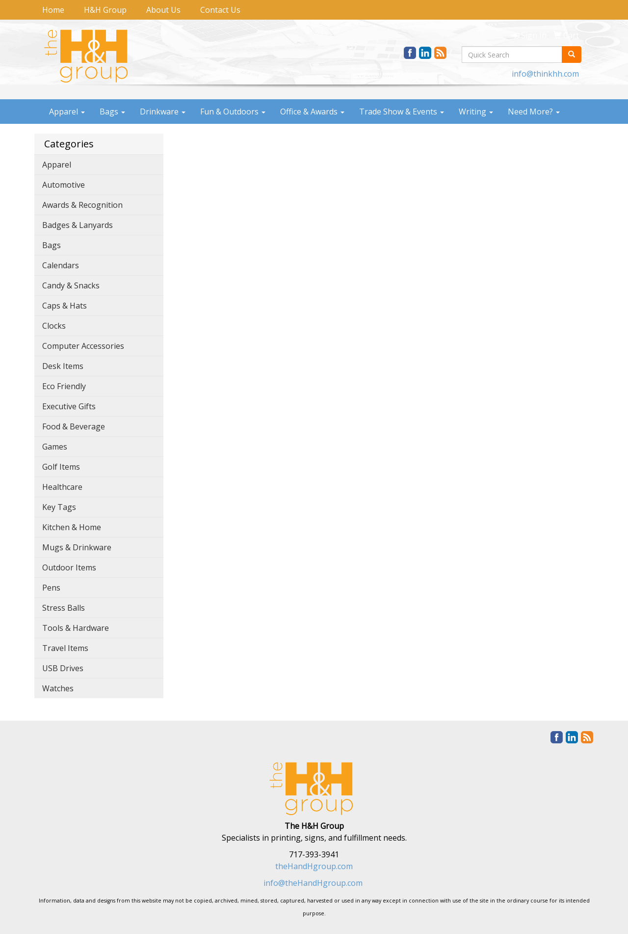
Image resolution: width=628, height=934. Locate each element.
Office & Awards (312, 111)
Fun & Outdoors (232, 111)
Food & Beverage (73, 426)
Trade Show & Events (401, 111)
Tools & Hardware (75, 628)
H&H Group (105, 9)
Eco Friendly (64, 386)
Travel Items (65, 648)
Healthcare (62, 486)
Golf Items (61, 466)
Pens (51, 587)
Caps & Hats (64, 305)
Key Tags (59, 507)
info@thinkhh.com (545, 73)
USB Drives (62, 668)
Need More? (534, 111)
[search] (571, 54)
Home (53, 9)
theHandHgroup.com (314, 866)
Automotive (63, 184)
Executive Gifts (69, 406)
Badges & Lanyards (77, 225)
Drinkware (162, 111)
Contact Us (220, 9)
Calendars (60, 265)
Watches (58, 688)
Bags (112, 111)
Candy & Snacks (71, 285)
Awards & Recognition (82, 204)
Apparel (67, 111)
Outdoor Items (69, 567)
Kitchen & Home (71, 527)
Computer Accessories (83, 345)
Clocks (54, 325)
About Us (163, 9)
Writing (476, 111)
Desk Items (62, 366)
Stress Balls (63, 607)
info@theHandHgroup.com (313, 882)
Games (54, 446)
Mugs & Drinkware (76, 547)
